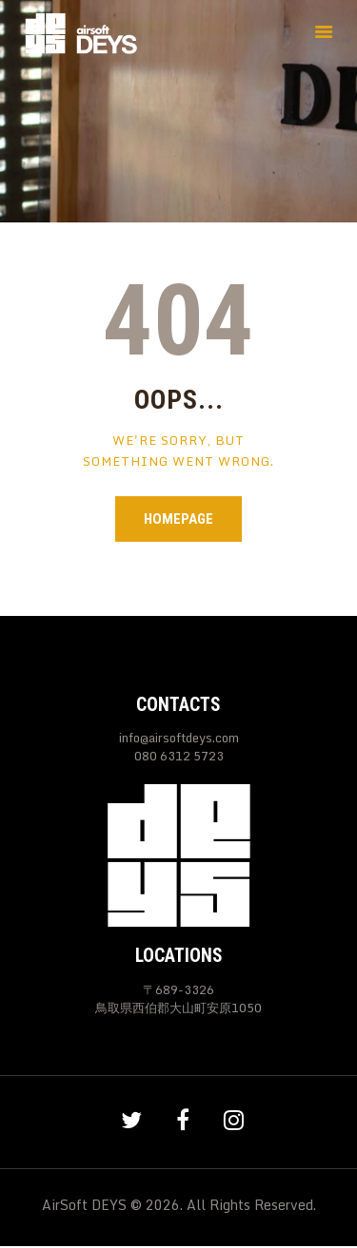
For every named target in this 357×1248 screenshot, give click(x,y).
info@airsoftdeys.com (179, 737)
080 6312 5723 (179, 756)
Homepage (178, 519)
